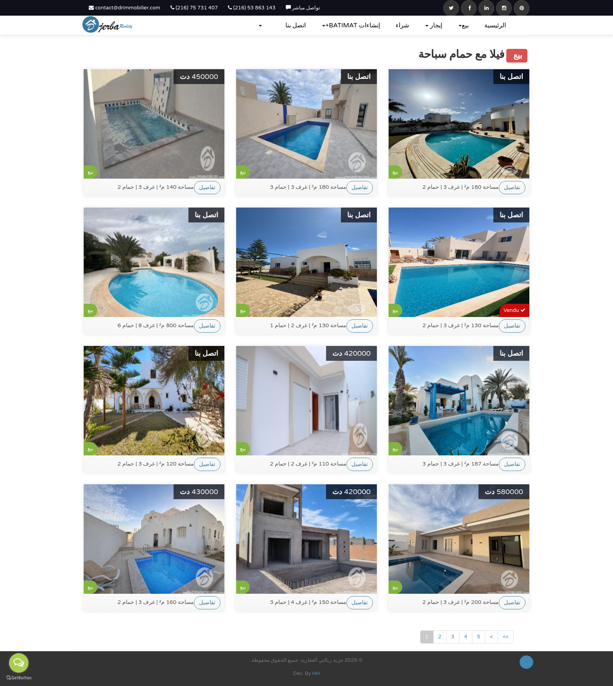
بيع (464, 25)
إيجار (433, 25)
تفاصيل (207, 187)
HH (316, 673)
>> (506, 637)
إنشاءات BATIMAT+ (351, 25)
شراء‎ (402, 25)
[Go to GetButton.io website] (18, 678)
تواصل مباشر (303, 8)
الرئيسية (495, 25)
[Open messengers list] (19, 663)
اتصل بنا (295, 25)
